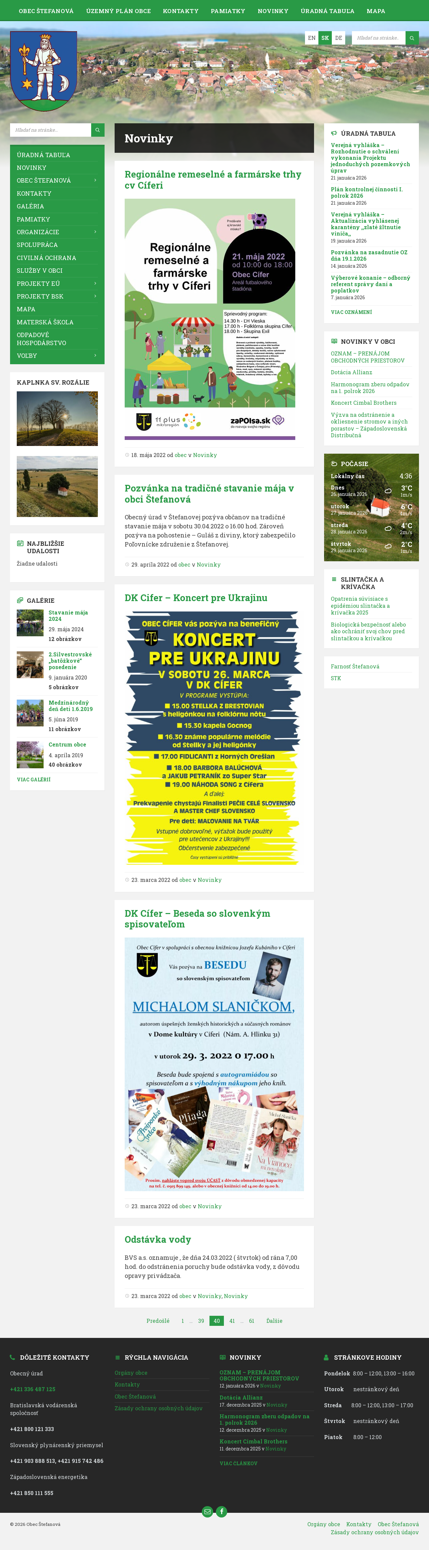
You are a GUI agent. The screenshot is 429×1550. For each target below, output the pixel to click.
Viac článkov (239, 1464)
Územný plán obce (118, 11)
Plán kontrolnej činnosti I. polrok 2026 (367, 192)
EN (312, 37)
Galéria (30, 206)
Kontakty (181, 11)
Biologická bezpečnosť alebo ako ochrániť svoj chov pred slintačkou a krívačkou (368, 631)
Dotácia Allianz (351, 372)
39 (201, 1320)
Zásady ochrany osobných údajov (159, 1408)
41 (232, 1320)
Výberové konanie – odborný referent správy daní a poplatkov (371, 284)
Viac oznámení (351, 312)
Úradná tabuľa (328, 11)
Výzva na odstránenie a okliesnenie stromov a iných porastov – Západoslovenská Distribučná (369, 425)
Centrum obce (67, 744)
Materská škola (45, 322)
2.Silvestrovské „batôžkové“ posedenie (70, 660)
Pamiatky (228, 11)
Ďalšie (274, 1320)
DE (338, 37)
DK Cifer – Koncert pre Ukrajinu (196, 597)
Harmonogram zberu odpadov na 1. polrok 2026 (370, 387)
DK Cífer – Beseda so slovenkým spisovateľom (197, 918)
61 (251, 1320)
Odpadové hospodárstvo (41, 338)
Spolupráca (37, 245)
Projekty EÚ (38, 283)
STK (336, 678)
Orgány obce (131, 1372)
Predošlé (158, 1320)
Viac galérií (34, 780)
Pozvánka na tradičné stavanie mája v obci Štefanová (209, 493)
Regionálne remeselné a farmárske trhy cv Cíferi (213, 179)
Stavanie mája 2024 (68, 615)
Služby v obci (40, 270)
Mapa (376, 11)
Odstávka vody (158, 1239)
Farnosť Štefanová (355, 666)
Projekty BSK (40, 296)
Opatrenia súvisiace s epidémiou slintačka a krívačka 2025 (360, 605)
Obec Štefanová (46, 11)
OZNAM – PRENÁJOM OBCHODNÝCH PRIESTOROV (368, 357)
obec (181, 454)
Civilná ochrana (46, 258)
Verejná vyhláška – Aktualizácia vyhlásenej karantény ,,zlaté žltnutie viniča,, (366, 224)
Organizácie (38, 232)
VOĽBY (27, 355)
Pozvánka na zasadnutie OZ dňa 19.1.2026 (369, 255)
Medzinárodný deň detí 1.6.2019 (71, 705)
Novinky (273, 11)
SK (325, 37)
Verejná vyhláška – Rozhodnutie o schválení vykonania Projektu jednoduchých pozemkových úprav (370, 157)
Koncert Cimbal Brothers (363, 402)
